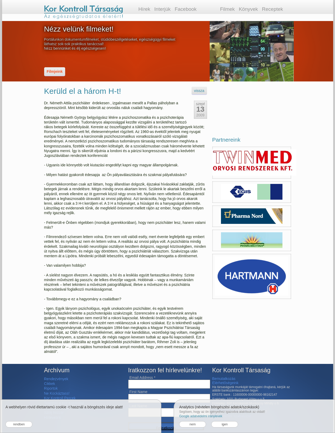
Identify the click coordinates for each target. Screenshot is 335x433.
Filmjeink (55, 71)
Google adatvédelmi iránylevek (200, 416)
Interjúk (162, 9)
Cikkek (49, 384)
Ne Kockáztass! (57, 393)
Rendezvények (56, 379)
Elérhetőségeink (225, 383)
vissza (199, 91)
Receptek (272, 9)
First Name (138, 392)
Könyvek (248, 9)
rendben (19, 424)
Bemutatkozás (224, 379)
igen (225, 424)
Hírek (144, 9)
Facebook (186, 9)
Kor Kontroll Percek (60, 398)
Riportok (51, 388)
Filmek (227, 9)
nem (192, 424)
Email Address (143, 377)
